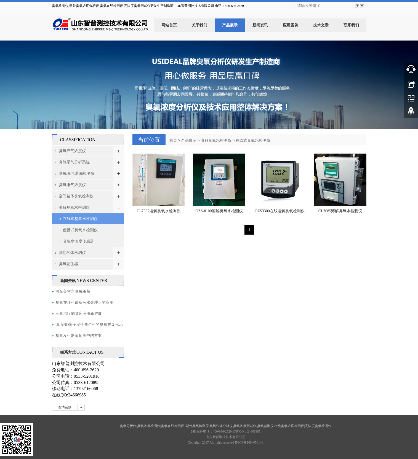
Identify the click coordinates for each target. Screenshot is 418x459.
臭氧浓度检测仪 (148, 426)
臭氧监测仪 (265, 426)
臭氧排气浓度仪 (72, 185)
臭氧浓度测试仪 (244, 426)
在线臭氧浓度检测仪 (289, 426)
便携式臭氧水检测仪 (80, 230)
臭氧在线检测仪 (173, 426)
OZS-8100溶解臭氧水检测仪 (219, 211)
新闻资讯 (260, 25)
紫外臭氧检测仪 (197, 426)
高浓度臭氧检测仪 (318, 426)
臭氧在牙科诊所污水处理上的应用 (84, 302)
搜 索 (359, 6)
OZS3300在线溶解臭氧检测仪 (279, 211)
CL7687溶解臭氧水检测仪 (158, 211)
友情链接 (65, 407)
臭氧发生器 (68, 264)
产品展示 (230, 25)
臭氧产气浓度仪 (72, 151)
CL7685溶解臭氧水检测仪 (340, 211)
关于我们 (199, 25)
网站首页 (169, 25)
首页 (173, 140)
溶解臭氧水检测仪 (216, 140)
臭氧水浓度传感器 (78, 241)
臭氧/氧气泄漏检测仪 (77, 173)
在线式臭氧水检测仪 (253, 140)
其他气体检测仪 (72, 253)
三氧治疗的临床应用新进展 (78, 314)
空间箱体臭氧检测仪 (76, 196)
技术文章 (321, 25)
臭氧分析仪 (128, 426)
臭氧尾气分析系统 (74, 162)
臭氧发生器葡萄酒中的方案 (78, 336)
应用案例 (290, 25)
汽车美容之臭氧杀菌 (72, 291)
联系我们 (351, 25)
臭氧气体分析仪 (221, 426)
